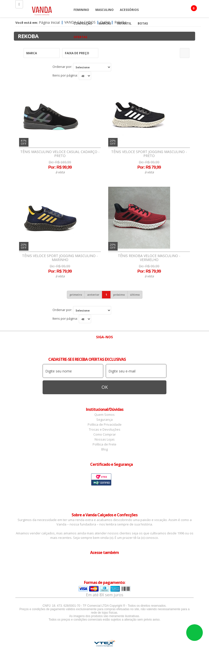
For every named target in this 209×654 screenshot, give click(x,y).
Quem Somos (104, 414)
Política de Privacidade (105, 424)
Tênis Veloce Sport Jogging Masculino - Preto (149, 154)
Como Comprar (104, 434)
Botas (143, 23)
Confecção (83, 23)
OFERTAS (80, 37)
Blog (104, 449)
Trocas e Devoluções (104, 429)
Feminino (81, 10)
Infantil (124, 23)
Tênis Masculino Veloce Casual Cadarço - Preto (60, 154)
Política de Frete (104, 444)
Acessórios (129, 10)
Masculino (104, 10)
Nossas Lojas (105, 439)
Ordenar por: (62, 66)
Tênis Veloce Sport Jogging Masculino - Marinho (60, 258)
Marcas (105, 23)
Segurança (104, 419)
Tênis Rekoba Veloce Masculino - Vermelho (149, 258)
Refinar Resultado (184, 53)
